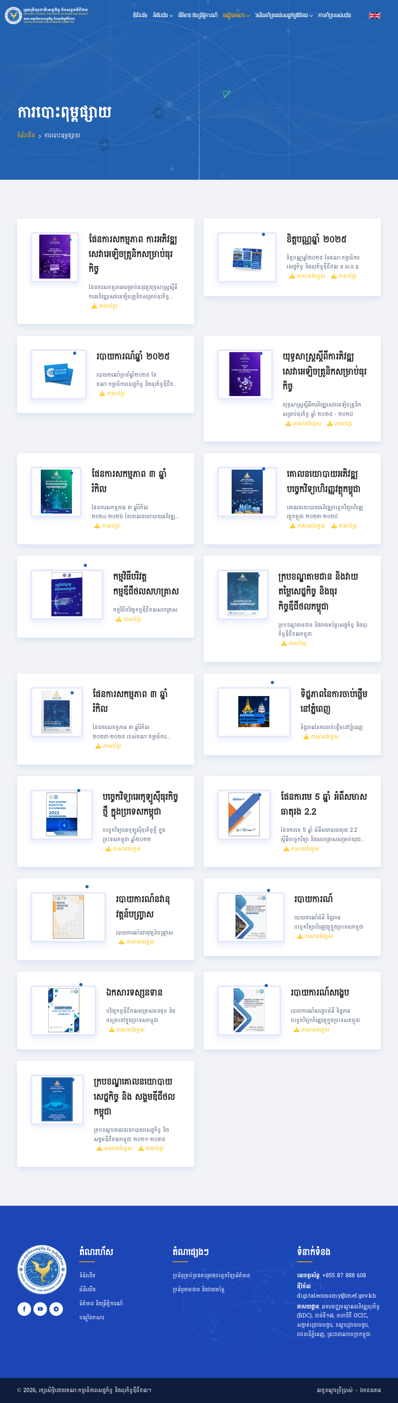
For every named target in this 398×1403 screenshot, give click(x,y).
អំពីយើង (163, 15)
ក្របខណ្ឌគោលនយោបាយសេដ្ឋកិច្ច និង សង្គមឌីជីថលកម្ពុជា (134, 1097)
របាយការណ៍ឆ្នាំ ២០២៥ (132, 356)
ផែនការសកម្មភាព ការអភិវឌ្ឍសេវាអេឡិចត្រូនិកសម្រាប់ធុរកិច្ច (133, 254)
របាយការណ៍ (313, 899)
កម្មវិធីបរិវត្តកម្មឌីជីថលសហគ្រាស (146, 585)
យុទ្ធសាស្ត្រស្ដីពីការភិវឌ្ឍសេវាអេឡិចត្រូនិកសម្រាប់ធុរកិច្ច (325, 371)
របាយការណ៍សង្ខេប (320, 993)
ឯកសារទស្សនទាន (134, 993)
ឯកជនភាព (370, 1390)
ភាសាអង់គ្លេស (307, 276)
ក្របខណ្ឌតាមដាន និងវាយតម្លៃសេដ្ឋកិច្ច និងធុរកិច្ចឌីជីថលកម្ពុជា (318, 592)
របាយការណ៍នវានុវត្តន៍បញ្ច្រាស (143, 907)
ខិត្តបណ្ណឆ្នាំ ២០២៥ (316, 239)
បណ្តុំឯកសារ (236, 15)
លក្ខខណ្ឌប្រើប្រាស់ (335, 1390)
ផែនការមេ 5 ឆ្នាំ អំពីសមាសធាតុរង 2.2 (324, 805)
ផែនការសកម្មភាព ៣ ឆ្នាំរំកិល (129, 482)
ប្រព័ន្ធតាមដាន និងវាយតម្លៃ (199, 1289)
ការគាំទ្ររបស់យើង (334, 15)
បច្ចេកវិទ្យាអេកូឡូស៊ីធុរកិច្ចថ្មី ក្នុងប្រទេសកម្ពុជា (140, 805)
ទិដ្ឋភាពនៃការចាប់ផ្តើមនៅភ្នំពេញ (333, 702)
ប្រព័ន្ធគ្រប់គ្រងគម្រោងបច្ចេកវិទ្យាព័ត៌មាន (211, 1275)
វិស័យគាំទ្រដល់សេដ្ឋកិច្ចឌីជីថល (284, 15)
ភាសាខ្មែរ (104, 306)
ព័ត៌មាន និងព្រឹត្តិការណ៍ (198, 15)
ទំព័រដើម (140, 15)
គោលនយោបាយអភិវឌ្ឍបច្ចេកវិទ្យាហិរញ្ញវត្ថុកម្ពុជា (324, 482)
